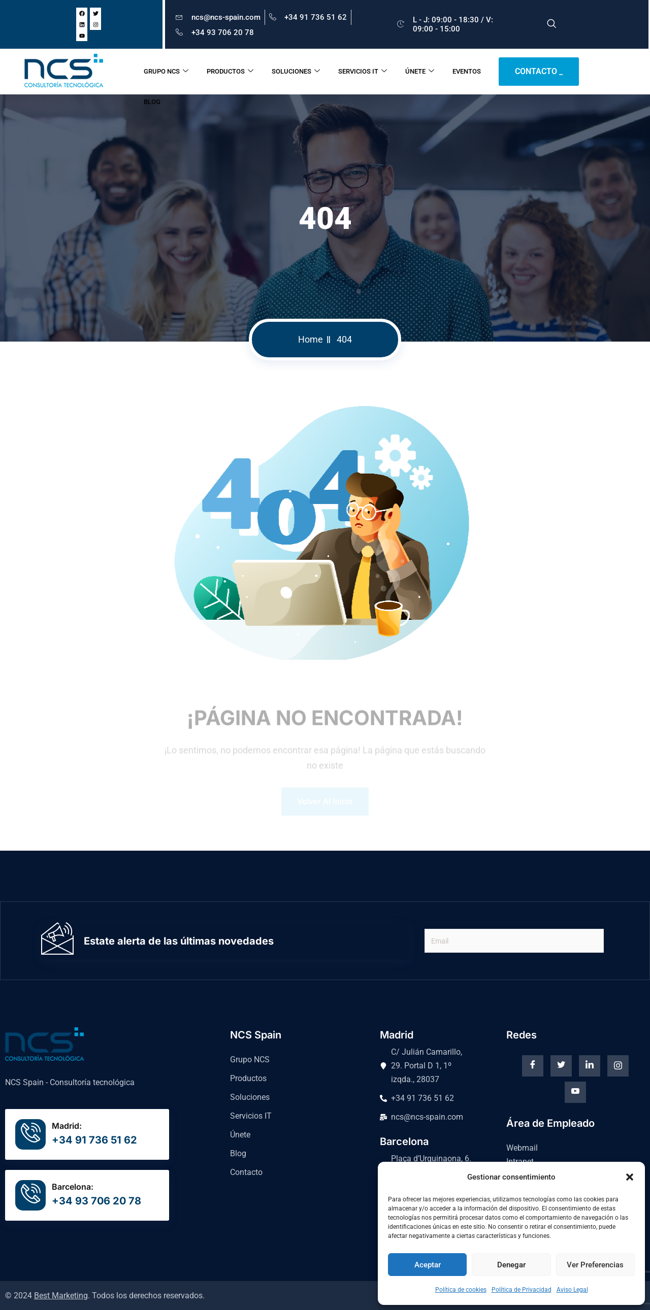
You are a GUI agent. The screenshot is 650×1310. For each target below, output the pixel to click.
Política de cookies (460, 1289)
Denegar (511, 1264)
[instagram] (618, 1066)
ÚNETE (419, 71)
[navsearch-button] (551, 24)
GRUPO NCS (166, 71)
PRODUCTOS (230, 71)
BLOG (152, 102)
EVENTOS (466, 71)
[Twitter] (561, 1066)
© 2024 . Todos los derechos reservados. (105, 1295)
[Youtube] (575, 1092)
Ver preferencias (595, 1264)
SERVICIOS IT (362, 71)
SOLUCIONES (296, 71)
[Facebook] (532, 1066)
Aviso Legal (572, 1289)
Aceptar (427, 1264)
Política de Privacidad (521, 1289)
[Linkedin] (589, 1066)
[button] (630, 1177)
